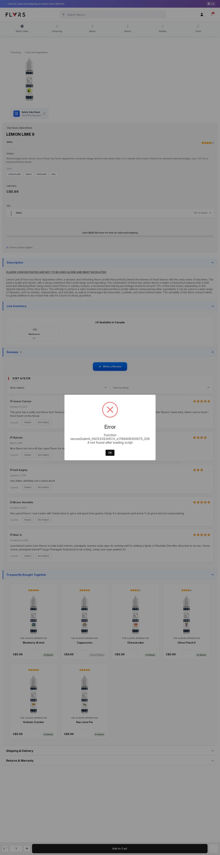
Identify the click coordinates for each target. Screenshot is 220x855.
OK (110, 452)
